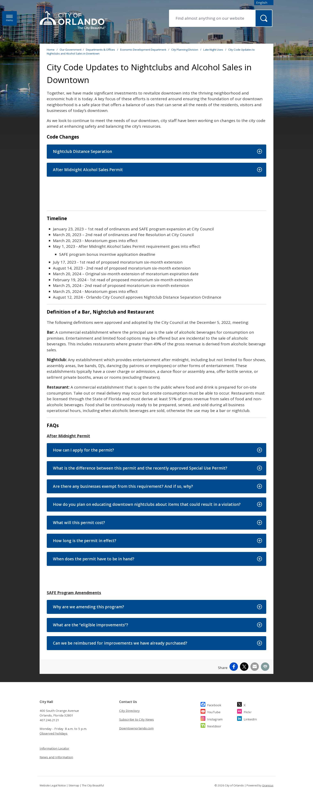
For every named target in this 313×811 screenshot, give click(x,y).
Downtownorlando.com (136, 728)
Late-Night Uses (213, 49)
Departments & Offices (101, 49)
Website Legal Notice (53, 785)
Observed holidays (53, 733)
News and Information (56, 757)
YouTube (213, 711)
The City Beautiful (93, 785)
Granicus (267, 785)
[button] (156, 151)
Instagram (215, 718)
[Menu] (9, 18)
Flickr (248, 711)
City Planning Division (185, 49)
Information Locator (54, 748)
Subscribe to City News (136, 719)
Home (51, 49)
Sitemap (74, 785)
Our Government (70, 49)
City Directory (129, 711)
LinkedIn (250, 718)
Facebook (214, 704)
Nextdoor (214, 725)
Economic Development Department (143, 49)
